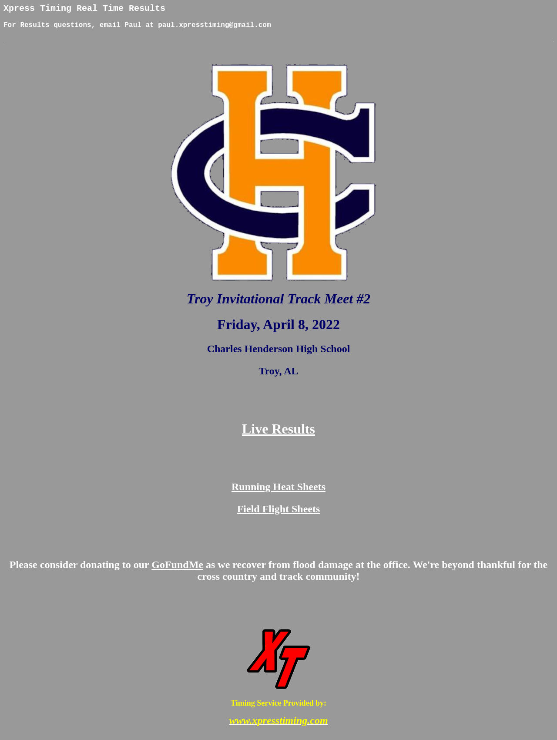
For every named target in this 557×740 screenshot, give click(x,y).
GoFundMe (177, 571)
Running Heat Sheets (278, 493)
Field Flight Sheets (278, 515)
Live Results (278, 435)
